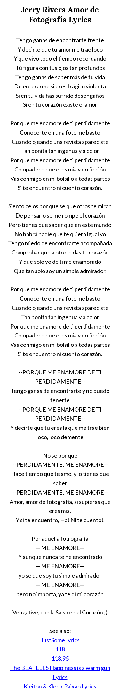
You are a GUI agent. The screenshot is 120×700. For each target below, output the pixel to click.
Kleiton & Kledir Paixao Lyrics (60, 686)
